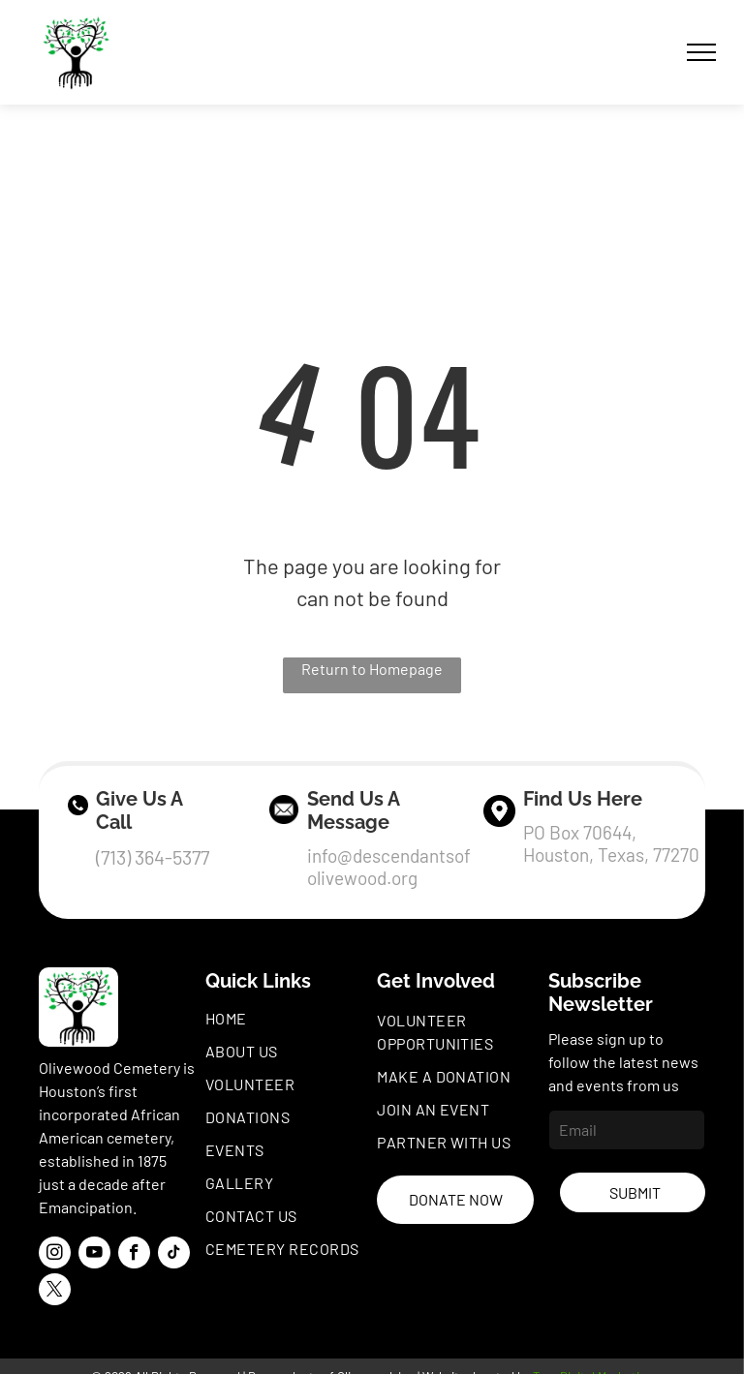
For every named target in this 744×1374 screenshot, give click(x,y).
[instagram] (55, 1255)
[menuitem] (288, 1018)
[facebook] (134, 1255)
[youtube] (94, 1255)
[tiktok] (174, 1255)
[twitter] (55, 1291)
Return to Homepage (372, 668)
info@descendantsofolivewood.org (389, 866)
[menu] (701, 52)
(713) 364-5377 (152, 857)
